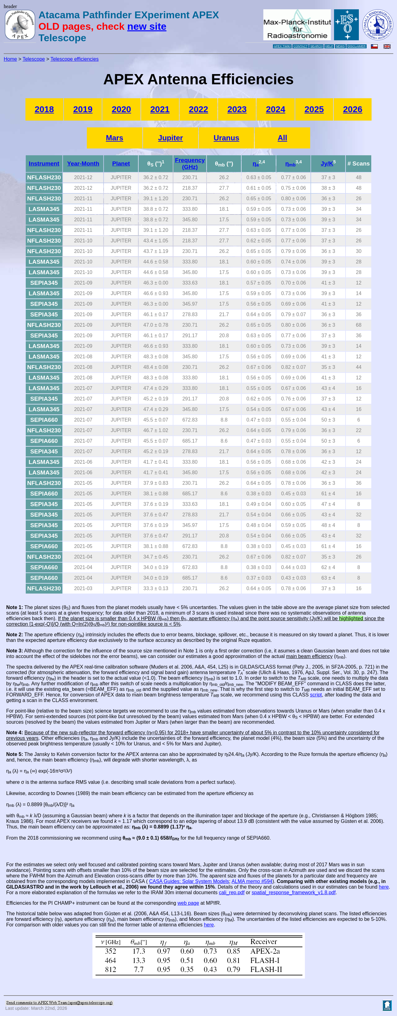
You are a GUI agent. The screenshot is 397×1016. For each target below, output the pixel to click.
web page (188, 903)
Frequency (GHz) (190, 163)
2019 (82, 109)
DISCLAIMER (356, 46)
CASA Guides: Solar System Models (189, 881)
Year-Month (83, 163)
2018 (44, 109)
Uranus (226, 138)
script (316, 694)
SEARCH (316, 46)
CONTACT (300, 46)
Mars (114, 138)
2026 (352, 109)
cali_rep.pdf (232, 892)
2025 (314, 109)
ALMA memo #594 (252, 881)
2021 (160, 109)
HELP (329, 46)
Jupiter (170, 138)
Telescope (34, 59)
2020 (121, 109)
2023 (237, 109)
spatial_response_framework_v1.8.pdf (294, 892)
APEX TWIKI (282, 46)
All (282, 138)
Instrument (44, 163)
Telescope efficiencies (75, 59)
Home (10, 59)
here (384, 887)
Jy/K (327, 163)
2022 (198, 109)
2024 (275, 109)
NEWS (340, 46)
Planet (121, 163)
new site (146, 26)
